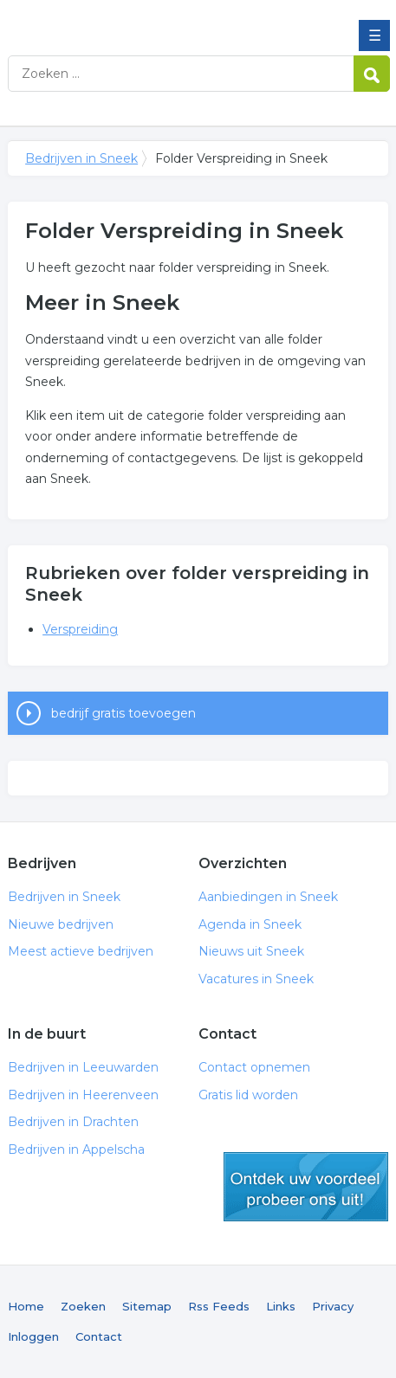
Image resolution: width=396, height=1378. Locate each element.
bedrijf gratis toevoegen (123, 713)
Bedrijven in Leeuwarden (83, 1067)
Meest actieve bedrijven (80, 951)
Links (280, 1306)
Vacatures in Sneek (256, 979)
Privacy (333, 1306)
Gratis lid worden (248, 1095)
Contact (98, 1336)
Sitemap (147, 1306)
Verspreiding (80, 629)
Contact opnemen (254, 1067)
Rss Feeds (219, 1306)
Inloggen (33, 1336)
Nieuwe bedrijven (61, 924)
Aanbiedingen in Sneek (268, 897)
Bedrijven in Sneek (133, 19)
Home (26, 1306)
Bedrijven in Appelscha (76, 1149)
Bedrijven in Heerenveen (83, 1095)
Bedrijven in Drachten (73, 1122)
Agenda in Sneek (250, 924)
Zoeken (83, 1306)
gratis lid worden (306, 1186)
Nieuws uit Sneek (251, 951)
